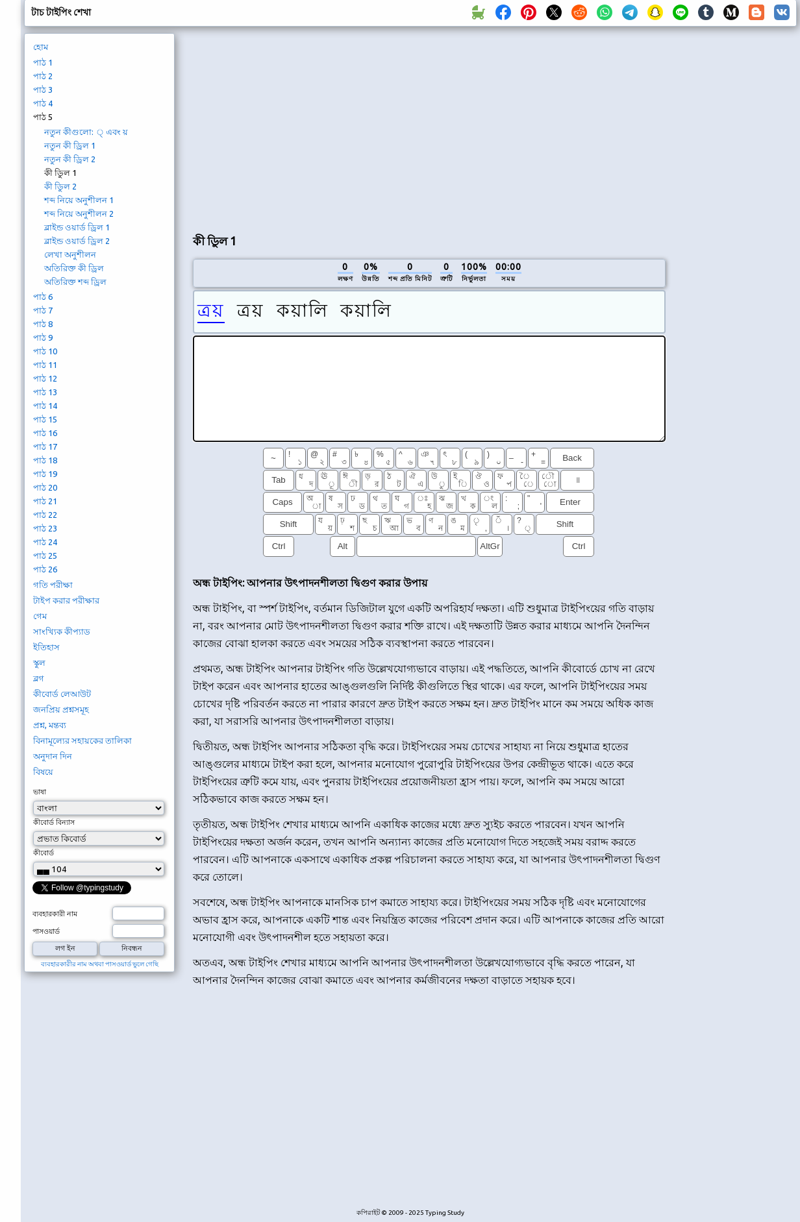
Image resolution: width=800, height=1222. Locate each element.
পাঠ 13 (45, 392)
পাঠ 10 (45, 351)
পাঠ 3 (43, 89)
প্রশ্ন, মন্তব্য (49, 724)
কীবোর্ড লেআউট (62, 693)
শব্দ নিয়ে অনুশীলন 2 (79, 213)
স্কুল (39, 662)
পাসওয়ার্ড (46, 931)
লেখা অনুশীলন (70, 254)
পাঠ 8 (43, 323)
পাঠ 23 (45, 528)
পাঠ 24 (45, 541)
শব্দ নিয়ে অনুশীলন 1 (79, 199)
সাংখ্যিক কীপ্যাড (61, 631)
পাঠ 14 (45, 405)
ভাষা (39, 792)
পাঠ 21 (45, 501)
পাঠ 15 (45, 419)
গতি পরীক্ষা (53, 584)
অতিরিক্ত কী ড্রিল (74, 268)
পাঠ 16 (45, 432)
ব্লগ (38, 678)
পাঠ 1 (43, 62)
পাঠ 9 (43, 337)
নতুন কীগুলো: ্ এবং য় (86, 131)
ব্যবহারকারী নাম (54, 914)
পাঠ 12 (45, 378)
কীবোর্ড (43, 853)
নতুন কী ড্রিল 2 (69, 159)
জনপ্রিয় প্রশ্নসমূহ (61, 709)
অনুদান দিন (52, 756)
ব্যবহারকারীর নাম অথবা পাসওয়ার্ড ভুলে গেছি (99, 964)
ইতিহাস (46, 647)
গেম (40, 615)
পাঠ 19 (45, 473)
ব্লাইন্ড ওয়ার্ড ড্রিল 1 (77, 227)
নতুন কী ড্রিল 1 (69, 145)
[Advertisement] (335, 127)
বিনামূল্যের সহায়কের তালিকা (82, 740)
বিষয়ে (43, 771)
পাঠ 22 (45, 514)
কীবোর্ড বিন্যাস (54, 822)
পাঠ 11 (45, 364)
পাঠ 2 (43, 75)
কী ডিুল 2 (60, 186)
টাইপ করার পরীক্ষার (66, 600)
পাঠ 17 (45, 446)
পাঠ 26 (45, 569)
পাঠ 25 (45, 555)
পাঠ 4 (43, 103)
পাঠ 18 (45, 460)
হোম (40, 46)
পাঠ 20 (45, 487)
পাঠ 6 (43, 296)
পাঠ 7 (43, 310)
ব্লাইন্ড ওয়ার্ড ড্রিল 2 (77, 240)
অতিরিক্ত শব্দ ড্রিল (75, 281)
